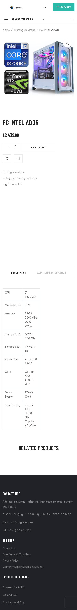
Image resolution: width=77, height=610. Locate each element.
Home (6, 30)
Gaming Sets (10, 595)
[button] (67, 43)
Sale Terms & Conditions (17, 554)
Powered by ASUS (13, 587)
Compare (18, 158)
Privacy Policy (10, 560)
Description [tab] (18, 272)
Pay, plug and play (13, 602)
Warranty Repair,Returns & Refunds (23, 566)
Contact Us (9, 548)
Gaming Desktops (24, 30)
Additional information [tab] (51, 272)
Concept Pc (15, 184)
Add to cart (39, 147)
